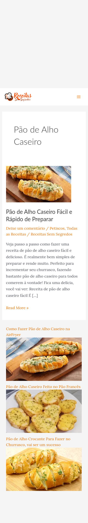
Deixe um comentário (25, 228)
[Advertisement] (44, 44)
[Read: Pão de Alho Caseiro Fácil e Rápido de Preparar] (38, 183)
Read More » (17, 307)
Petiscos (57, 228)
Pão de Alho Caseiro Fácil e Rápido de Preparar (39, 215)
